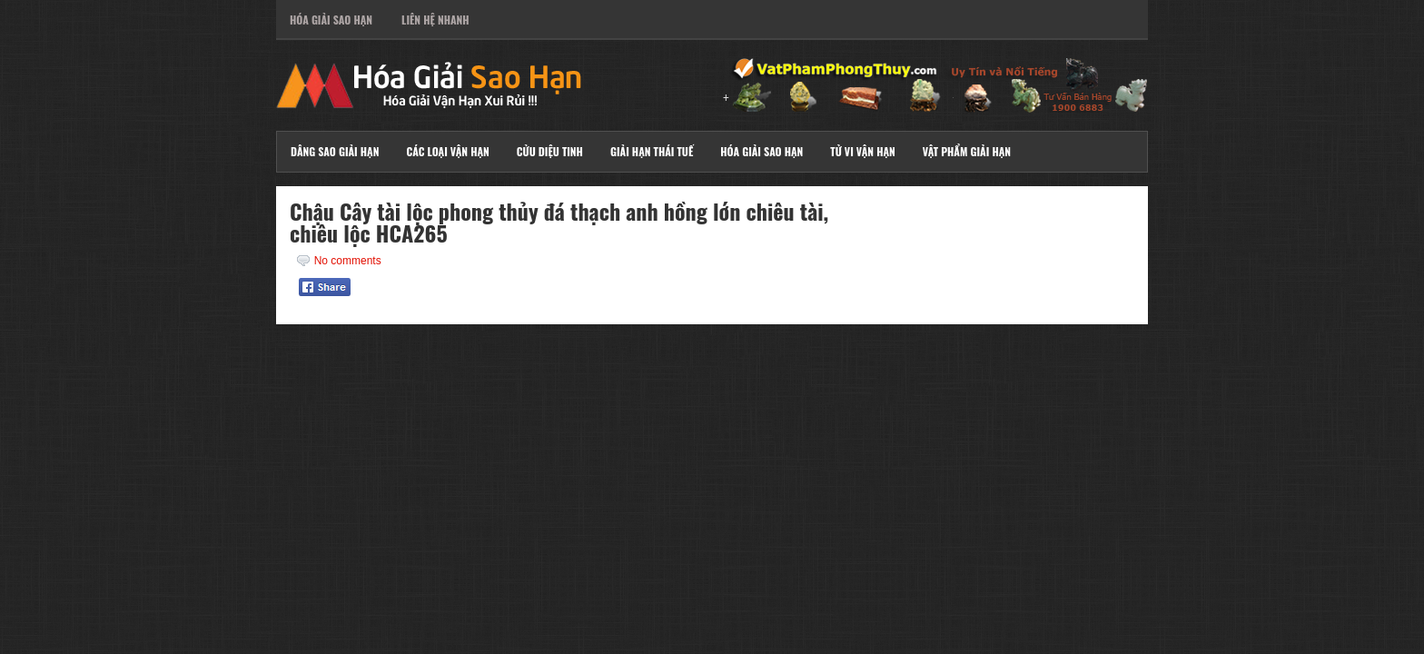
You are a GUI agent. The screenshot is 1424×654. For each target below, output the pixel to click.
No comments (347, 260)
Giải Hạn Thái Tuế (651, 151)
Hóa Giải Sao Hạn (331, 19)
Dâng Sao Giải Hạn (335, 151)
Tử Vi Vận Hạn (862, 151)
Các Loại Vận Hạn (447, 151)
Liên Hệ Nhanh (435, 19)
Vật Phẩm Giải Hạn (967, 151)
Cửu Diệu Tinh (550, 151)
